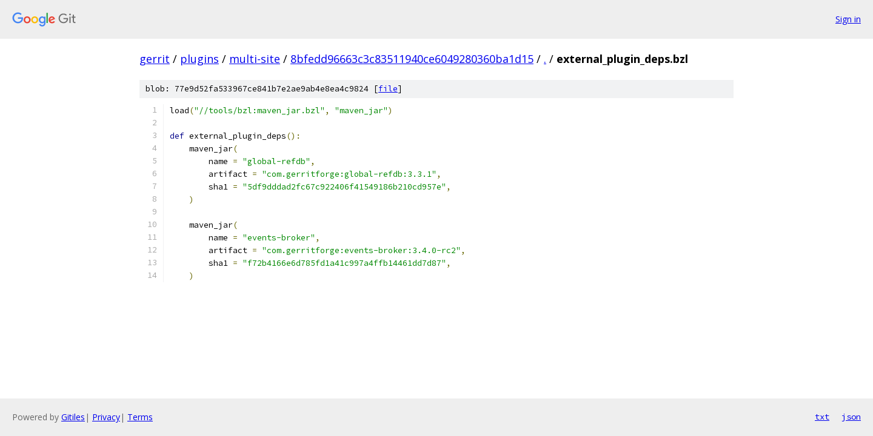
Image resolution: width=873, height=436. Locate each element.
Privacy (106, 417)
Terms (140, 417)
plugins (199, 58)
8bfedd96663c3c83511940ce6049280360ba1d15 (412, 58)
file (388, 89)
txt (822, 416)
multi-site (254, 58)
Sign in (848, 19)
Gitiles (73, 417)
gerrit (154, 58)
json (851, 416)
